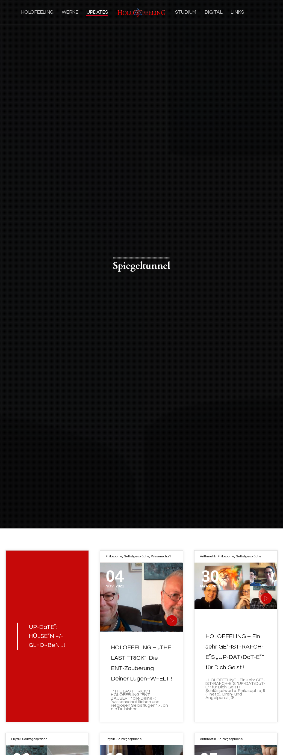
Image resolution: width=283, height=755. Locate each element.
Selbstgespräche (136, 556)
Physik (15, 739)
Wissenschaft (161, 556)
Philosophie (113, 556)
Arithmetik (208, 556)
